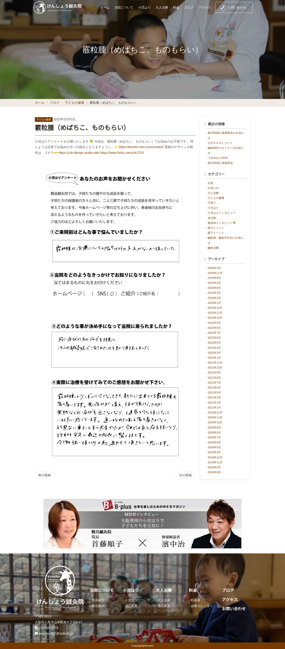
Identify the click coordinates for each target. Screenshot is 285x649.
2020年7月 (214, 437)
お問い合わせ (232, 7)
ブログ (189, 7)
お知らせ (213, 187)
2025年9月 (214, 277)
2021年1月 (214, 407)
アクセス (204, 7)
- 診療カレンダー (201, 606)
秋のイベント (216, 227)
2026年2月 (214, 268)
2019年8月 (214, 472)
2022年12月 (215, 307)
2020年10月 (215, 422)
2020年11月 (215, 417)
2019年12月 (215, 457)
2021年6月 (214, 387)
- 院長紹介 (97, 600)
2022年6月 (214, 337)
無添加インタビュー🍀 (222, 222)
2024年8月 (214, 287)
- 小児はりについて (136, 600)
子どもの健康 (74, 102)
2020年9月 (214, 427)
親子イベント (216, 232)
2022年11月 (215, 312)
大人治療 (162, 7)
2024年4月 (214, 292)
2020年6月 (214, 442)
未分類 (212, 218)
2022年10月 (215, 317)
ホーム (105, 7)
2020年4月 (214, 452)
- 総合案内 (97, 606)
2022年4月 (214, 347)
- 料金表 (194, 600)
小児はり (144, 7)
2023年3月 (214, 297)
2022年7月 (214, 332)
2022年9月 (214, 322)
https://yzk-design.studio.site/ (79, 152)
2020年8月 (214, 432)
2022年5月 (214, 342)
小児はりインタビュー (221, 212)
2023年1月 (214, 302)
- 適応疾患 (130, 606)
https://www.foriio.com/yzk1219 (122, 152)
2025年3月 (214, 282)
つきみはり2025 (218, 157)
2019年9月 (214, 467)
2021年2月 (214, 402)
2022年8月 (214, 327)
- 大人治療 (163, 600)
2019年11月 (215, 462)
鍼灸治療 (213, 247)
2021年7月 (214, 382)
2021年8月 (214, 377)
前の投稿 (44, 475)
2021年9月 (214, 372)
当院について (123, 7)
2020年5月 (214, 447)
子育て (212, 202)
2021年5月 (214, 392)
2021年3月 (214, 397)
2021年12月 (215, 362)
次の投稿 (185, 475)
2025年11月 (215, 273)
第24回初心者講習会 (220, 162)
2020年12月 (215, 412)
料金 (176, 7)
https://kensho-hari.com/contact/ (141, 147)
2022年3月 (214, 352)
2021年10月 (215, 367)
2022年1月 (214, 357)
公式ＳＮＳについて (220, 142)
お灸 (210, 182)
